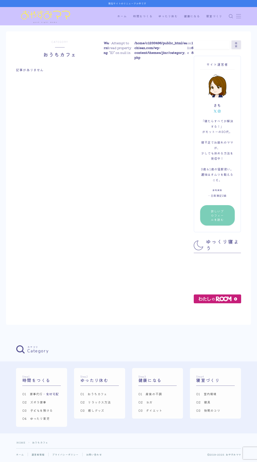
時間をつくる (143, 16)
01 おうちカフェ (93, 395)
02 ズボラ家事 (34, 404)
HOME (20, 444)
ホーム (122, 16)
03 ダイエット (150, 412)
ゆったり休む (168, 16)
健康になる (192, 16)
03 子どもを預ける (37, 412)
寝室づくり (214, 16)
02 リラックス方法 (95, 404)
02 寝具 (203, 404)
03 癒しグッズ (92, 412)
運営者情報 (38, 456)
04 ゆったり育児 (36, 420)
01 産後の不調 (150, 395)
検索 (236, 44)
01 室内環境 (206, 395)
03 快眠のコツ (208, 412)
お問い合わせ (94, 456)
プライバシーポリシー (65, 456)
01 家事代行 (32, 395)
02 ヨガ (145, 404)
